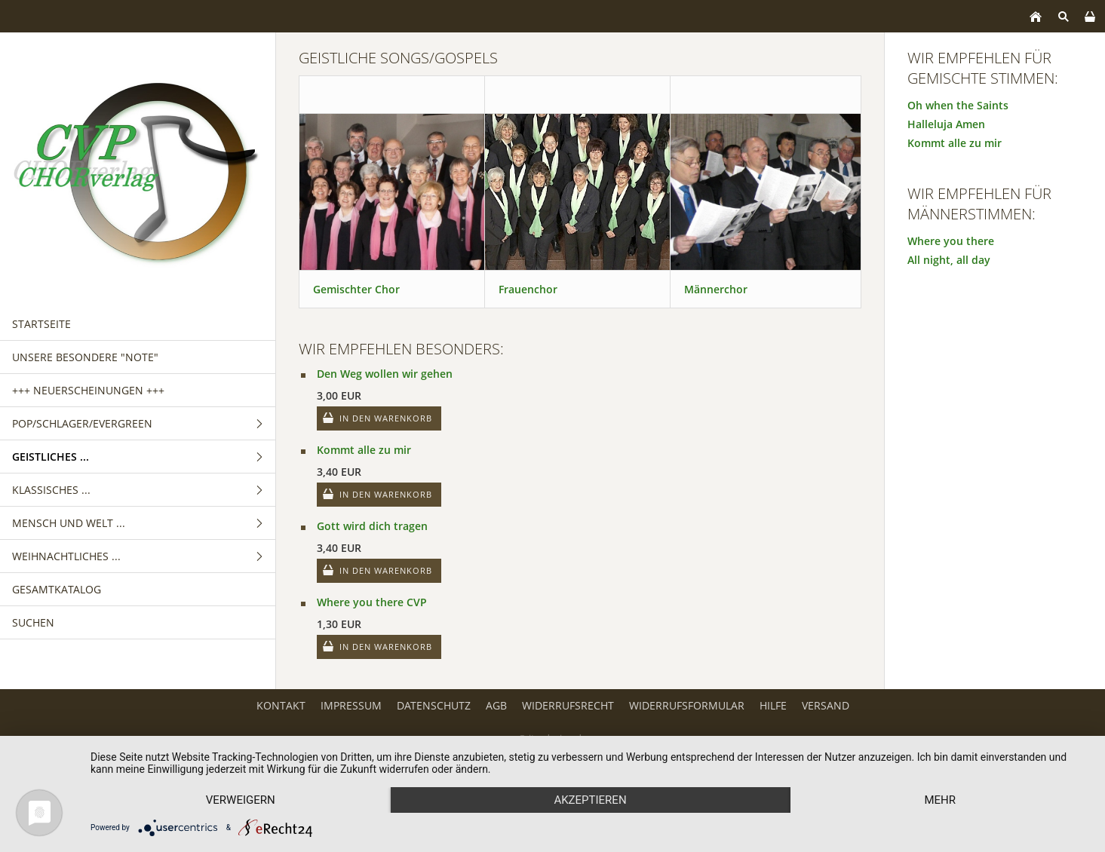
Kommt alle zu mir (364, 450)
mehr (940, 800)
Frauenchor (528, 289)
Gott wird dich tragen (372, 526)
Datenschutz (434, 705)
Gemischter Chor (356, 289)
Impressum (351, 705)
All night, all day (948, 260)
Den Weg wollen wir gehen (385, 373)
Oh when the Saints (957, 105)
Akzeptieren (590, 800)
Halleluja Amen (946, 124)
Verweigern (240, 800)
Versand (825, 705)
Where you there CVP (372, 602)
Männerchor (715, 289)
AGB (496, 705)
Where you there (950, 241)
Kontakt (280, 705)
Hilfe (773, 705)
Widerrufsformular (686, 705)
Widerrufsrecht (568, 705)
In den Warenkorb (385, 418)
